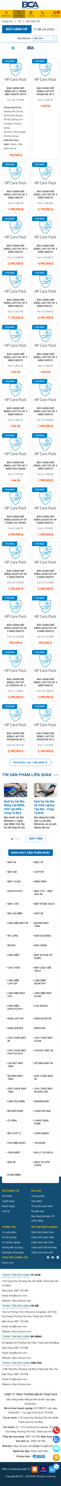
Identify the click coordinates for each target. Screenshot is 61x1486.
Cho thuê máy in (16, 1039)
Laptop (38, 871)
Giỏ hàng (54, 14)
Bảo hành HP (33, 21)
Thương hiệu (38, 1196)
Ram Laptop (15, 1018)
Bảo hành (40, 945)
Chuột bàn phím (40, 1122)
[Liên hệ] (56, 1457)
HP (19, 21)
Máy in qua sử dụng (43, 957)
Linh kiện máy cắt (15, 995)
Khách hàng (8, 1206)
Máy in (11, 862)
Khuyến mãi (37, 1211)
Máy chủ (12, 903)
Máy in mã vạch (44, 903)
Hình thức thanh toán (42, 1232)
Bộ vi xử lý (13, 1133)
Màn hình (40, 881)
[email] (56, 1448)
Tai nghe (39, 1142)
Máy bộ (11, 871)
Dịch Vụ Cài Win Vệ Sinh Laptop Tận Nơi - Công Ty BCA (44, 807)
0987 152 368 (21, 1290)
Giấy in (38, 913)
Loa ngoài (40, 1005)
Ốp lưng (12, 935)
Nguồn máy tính (41, 925)
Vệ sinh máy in (43, 1063)
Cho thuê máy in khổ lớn (43, 1090)
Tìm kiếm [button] (19, 14)
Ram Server (14, 1028)
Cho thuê (13, 967)
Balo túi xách (43, 1152)
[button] (12, 839)
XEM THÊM (35, 838)
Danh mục (6, 14)
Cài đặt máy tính (14, 1065)
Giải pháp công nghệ (13, 1252)
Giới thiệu (7, 1196)
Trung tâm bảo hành (42, 1206)
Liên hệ (6, 1211)
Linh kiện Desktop (39, 982)
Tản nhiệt (13, 1152)
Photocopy (14, 891)
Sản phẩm (36, 1201)
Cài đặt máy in (43, 1050)
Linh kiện (12, 955)
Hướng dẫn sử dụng (12, 1247)
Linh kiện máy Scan (42, 995)
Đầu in (10, 1162)
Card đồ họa (42, 1111)
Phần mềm (13, 1174)
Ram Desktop (42, 1018)
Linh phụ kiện (15, 1101)
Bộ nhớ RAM (14, 1111)
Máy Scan (13, 881)
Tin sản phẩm (9, 1232)
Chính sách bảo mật (42, 1252)
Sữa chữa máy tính (16, 1090)
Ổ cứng (11, 1120)
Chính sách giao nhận (42, 1237)
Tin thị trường (9, 1237)
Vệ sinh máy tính (14, 1077)
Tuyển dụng (8, 1201)
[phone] (56, 1430)
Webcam (39, 1028)
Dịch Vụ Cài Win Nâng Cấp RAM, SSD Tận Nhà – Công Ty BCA (14, 807)
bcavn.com (8, 1262)
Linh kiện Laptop (12, 982)
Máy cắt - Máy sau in (43, 893)
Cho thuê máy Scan (43, 1039)
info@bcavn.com (18, 1295)
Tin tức (31, 14)
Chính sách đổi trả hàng (44, 1247)
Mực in (38, 862)
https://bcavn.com (21, 1300)
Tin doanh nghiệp (11, 1242)
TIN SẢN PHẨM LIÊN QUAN (26, 774)
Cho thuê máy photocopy (16, 1052)
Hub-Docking (42, 935)
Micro (10, 945)
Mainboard (41, 1101)
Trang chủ (7, 21)
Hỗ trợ (42, 14)
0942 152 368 (38, 1441)
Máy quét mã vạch (42, 969)
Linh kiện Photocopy (14, 1007)
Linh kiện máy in (17, 923)
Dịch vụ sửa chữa (41, 1164)
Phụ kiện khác (16, 1142)
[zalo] (56, 1439)
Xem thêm (30, 762)
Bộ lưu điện (14, 913)
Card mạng (41, 1133)
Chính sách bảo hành (42, 1242)
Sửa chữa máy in (43, 1077)
